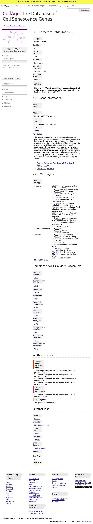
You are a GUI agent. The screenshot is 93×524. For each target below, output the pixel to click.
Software (55, 487)
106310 (57, 254)
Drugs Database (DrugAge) (34, 500)
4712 (57, 242)
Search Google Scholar (45, 169)
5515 (57, 258)
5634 (57, 229)
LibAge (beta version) (36, 513)
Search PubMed (43, 165)
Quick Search (85, 10)
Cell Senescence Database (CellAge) (35, 496)
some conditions (86, 521)
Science (8, 504)
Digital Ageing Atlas (35, 511)
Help (5, 96)
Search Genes (8, 78)
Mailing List (10, 497)
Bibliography (8, 84)
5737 (57, 231)
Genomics (19, 6)
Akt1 (36, 307)
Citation (7, 103)
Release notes (9, 93)
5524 (57, 248)
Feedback (7, 106)
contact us (48, 518)
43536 (57, 213)
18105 (57, 199)
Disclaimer (9, 487)
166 (56, 235)
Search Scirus (42, 167)
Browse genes (9, 59)
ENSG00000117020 (41, 425)
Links (7, 495)
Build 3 (9, 48)
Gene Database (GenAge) (34, 479)
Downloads (8, 100)
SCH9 (36, 332)
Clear (18, 78)
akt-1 (36, 278)
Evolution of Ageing (58, 485)
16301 (57, 250)
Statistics (7, 89)
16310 (57, 192)
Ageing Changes (56, 6)
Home (6, 55)
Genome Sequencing (59, 483)
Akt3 (36, 315)
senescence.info (80, 481)
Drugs (28, 6)
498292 (37, 440)
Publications (10, 501)
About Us (9, 485)
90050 (57, 207)
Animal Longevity (40, 6)
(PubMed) (57, 92)
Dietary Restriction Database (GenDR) (35, 487)
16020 (57, 233)
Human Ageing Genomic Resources (15, 25)
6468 (57, 190)
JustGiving (72, 1)
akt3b (36, 292)
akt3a (36, 299)
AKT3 (54, 403)
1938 (57, 203)
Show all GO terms (41, 260)
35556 (57, 194)
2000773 (58, 186)
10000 (36, 131)
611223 (37, 419)
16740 (57, 252)
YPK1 (36, 341)
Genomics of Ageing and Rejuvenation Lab (83, 483)
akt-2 (36, 286)
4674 (57, 239)
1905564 (58, 219)
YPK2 (36, 349)
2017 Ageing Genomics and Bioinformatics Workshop (59, 499)
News (8, 499)
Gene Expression (57, 479)
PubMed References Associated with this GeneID (55, 163)
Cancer (54, 481)
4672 (57, 237)
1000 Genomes (40, 448)
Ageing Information (73, 6)
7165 (57, 197)
